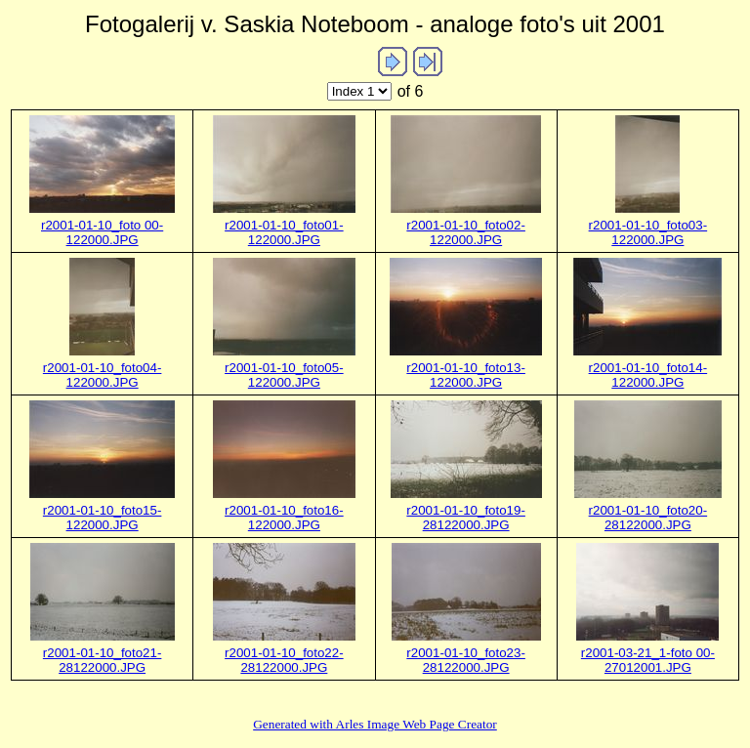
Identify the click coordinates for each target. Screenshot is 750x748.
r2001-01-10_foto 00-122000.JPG (102, 232)
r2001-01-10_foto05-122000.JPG (284, 375)
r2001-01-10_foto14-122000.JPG (648, 375)
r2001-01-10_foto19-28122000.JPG (465, 517)
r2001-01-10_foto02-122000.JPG (465, 232)
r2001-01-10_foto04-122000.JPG (102, 375)
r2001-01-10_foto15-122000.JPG (102, 517)
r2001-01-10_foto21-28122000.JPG (102, 660)
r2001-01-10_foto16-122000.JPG (284, 517)
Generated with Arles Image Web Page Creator (375, 724)
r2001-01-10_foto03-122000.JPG (648, 232)
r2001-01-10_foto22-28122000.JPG (284, 660)
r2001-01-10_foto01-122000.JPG (284, 232)
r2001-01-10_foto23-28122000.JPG (465, 660)
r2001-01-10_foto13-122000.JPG (465, 375)
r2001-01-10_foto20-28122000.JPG (648, 517)
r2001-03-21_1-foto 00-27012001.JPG (648, 660)
